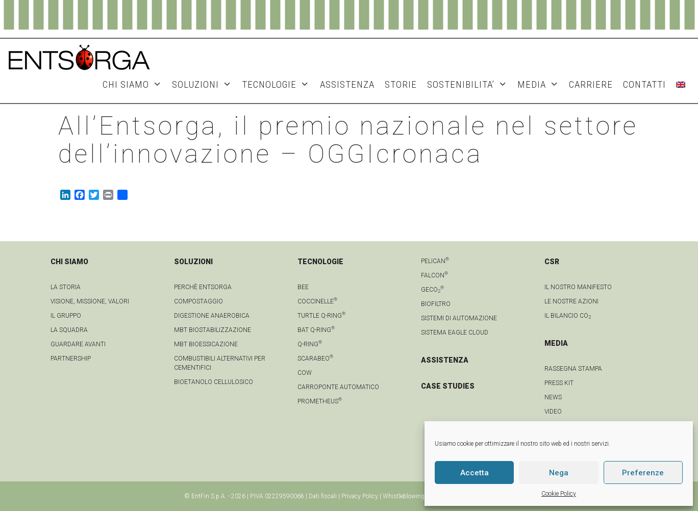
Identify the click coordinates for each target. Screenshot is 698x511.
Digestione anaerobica (212, 315)
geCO (432, 289)
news (553, 397)
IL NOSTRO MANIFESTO (578, 287)
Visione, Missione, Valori (90, 301)
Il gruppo (66, 315)
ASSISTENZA (347, 84)
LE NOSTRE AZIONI (571, 301)
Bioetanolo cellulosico (213, 382)
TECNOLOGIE (278, 84)
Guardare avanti (78, 344)
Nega (558, 472)
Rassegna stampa (573, 368)
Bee (303, 287)
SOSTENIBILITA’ (469, 84)
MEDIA (540, 84)
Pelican (435, 261)
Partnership (71, 358)
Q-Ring (309, 344)
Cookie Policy (558, 493)
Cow (304, 372)
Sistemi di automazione (459, 318)
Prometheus (319, 401)
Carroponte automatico (338, 387)
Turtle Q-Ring (321, 315)
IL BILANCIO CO (567, 315)
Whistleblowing (404, 496)
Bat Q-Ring (316, 330)
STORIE (401, 84)
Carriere (591, 84)
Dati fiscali (323, 496)
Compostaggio (198, 301)
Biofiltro (436, 304)
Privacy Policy (359, 496)
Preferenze (643, 472)
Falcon (434, 275)
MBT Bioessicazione (206, 344)
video (553, 411)
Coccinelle (317, 301)
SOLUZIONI (204, 84)
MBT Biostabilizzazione (212, 330)
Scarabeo (315, 358)
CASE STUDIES (448, 386)
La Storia (66, 287)
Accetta (474, 472)
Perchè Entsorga (203, 287)
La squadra (69, 330)
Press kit (559, 383)
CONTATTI (644, 84)
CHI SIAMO (135, 84)
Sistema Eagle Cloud (454, 332)
